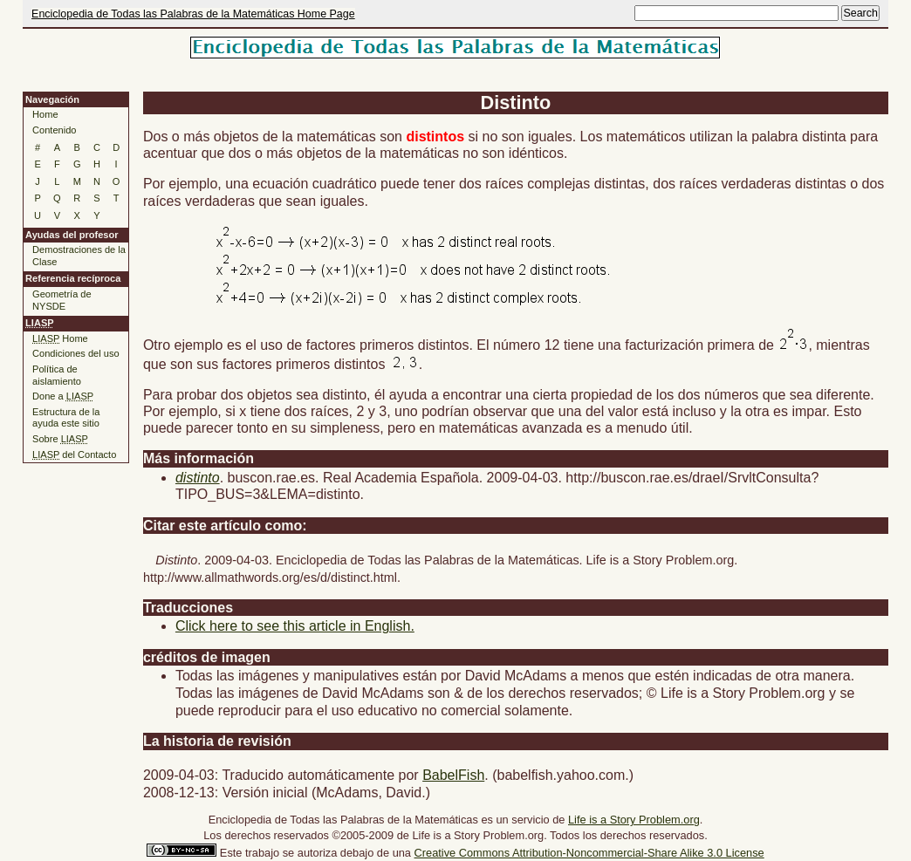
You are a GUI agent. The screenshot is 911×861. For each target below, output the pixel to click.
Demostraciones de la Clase (79, 255)
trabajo (262, 852)
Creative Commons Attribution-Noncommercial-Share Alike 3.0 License (589, 852)
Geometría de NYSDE (62, 300)
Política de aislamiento (56, 375)
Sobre (60, 439)
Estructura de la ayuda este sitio (65, 418)
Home (45, 114)
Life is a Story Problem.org (634, 819)
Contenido (54, 130)
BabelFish (453, 775)
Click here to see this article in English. (294, 625)
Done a (62, 396)
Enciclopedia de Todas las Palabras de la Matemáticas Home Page (193, 14)
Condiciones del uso (76, 353)
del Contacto (74, 454)
